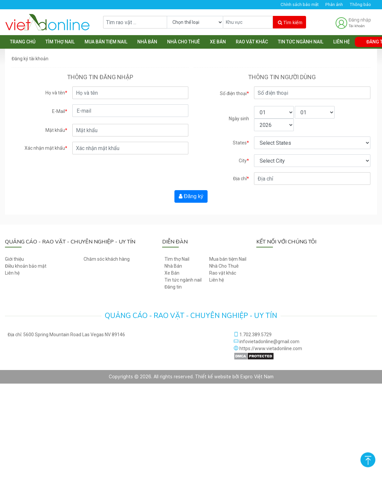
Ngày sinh (239, 118)
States (241, 142)
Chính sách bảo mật (300, 4)
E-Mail (59, 111)
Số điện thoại (234, 93)
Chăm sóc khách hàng (107, 259)
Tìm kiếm (290, 22)
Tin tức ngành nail (300, 41)
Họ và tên (56, 92)
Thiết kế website (213, 376)
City (244, 160)
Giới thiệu (14, 259)
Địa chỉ (241, 178)
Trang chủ (22, 41)
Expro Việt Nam (257, 376)
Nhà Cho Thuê (183, 41)
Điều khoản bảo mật (25, 266)
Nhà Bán (147, 41)
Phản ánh (334, 4)
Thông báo (360, 4)
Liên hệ (341, 41)
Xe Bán (218, 41)
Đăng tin (173, 287)
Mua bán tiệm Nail (106, 41)
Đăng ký (191, 196)
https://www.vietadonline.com (268, 348)
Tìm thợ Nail (60, 41)
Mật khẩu (56, 130)
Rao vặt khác (252, 41)
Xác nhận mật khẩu (46, 148)
